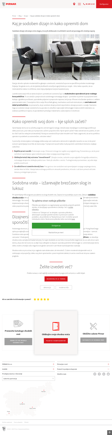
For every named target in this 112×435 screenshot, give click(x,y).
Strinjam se (56, 225)
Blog (20, 16)
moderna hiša (64, 287)
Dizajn (26, 16)
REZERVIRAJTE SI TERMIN (56, 279)
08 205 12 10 (88, 4)
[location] (74, 4)
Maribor (43, 391)
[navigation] (79, 4)
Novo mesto (33, 408)
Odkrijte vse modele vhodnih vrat (18, 342)
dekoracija (47, 287)
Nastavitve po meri (56, 232)
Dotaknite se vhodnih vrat (93, 340)
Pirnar (14, 16)
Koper (8, 411)
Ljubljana (22, 404)
